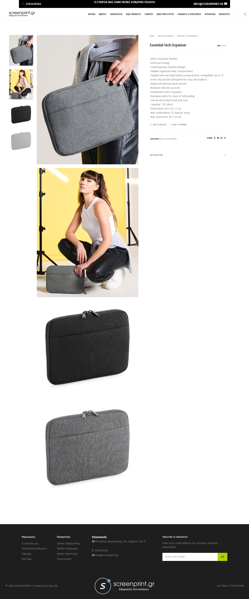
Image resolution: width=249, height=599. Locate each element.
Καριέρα (26, 552)
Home (152, 36)
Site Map (27, 556)
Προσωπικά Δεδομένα (34, 547)
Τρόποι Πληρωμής (67, 547)
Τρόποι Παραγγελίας (68, 543)
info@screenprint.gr (107, 553)
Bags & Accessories (165, 36)
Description (188, 155)
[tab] (188, 155)
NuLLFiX (53, 585)
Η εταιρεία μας (30, 543)
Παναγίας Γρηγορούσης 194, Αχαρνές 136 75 (121, 541)
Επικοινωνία (64, 556)
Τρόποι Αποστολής (67, 552)
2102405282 (101, 549)
